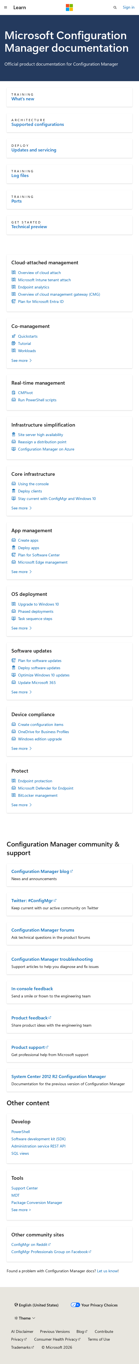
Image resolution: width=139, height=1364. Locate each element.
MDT (15, 1195)
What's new (22, 98)
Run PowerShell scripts (37, 399)
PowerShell (20, 1131)
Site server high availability (40, 434)
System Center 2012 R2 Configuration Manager (58, 1076)
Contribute (104, 1331)
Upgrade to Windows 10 (38, 604)
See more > (21, 1209)
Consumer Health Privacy (55, 1339)
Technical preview (29, 226)
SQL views (20, 1153)
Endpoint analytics (33, 287)
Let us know (107, 1270)
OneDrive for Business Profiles (43, 731)
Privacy (17, 1339)
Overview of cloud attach (39, 272)
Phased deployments (35, 611)
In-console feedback (32, 988)
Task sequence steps (35, 618)
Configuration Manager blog (40, 871)
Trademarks (21, 1347)
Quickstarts (28, 336)
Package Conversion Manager (36, 1202)
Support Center (24, 1188)
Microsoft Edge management (43, 562)
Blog (80, 1331)
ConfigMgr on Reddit (29, 1244)
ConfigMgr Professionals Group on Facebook (49, 1251)
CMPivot (25, 392)
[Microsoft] (69, 7)
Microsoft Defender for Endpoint (45, 788)
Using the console (33, 483)
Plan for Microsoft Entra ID (41, 301)
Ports (16, 201)
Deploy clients (30, 491)
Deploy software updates (39, 667)
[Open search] (115, 8)
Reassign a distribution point (42, 441)
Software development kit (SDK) (38, 1138)
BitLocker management (38, 795)
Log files (20, 175)
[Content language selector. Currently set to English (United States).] (36, 1305)
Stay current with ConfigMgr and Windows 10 (57, 498)
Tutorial (24, 343)
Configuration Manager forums (42, 930)
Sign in (129, 7)
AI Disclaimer (22, 1331)
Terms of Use (99, 1339)
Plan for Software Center (39, 554)
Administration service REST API (38, 1146)
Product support (28, 1047)
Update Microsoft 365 (37, 682)
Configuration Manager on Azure (46, 449)
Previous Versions (55, 1331)
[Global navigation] (5, 8)
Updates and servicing (33, 150)
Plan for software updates (39, 660)
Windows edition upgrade (40, 738)
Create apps (28, 540)
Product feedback (29, 1017)
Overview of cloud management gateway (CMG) (59, 294)
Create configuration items (40, 724)
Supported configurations (37, 124)
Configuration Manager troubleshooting (52, 959)
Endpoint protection (35, 780)
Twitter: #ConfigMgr (32, 900)
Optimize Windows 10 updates (44, 675)
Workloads (27, 350)
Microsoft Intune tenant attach (44, 279)
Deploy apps (28, 547)
